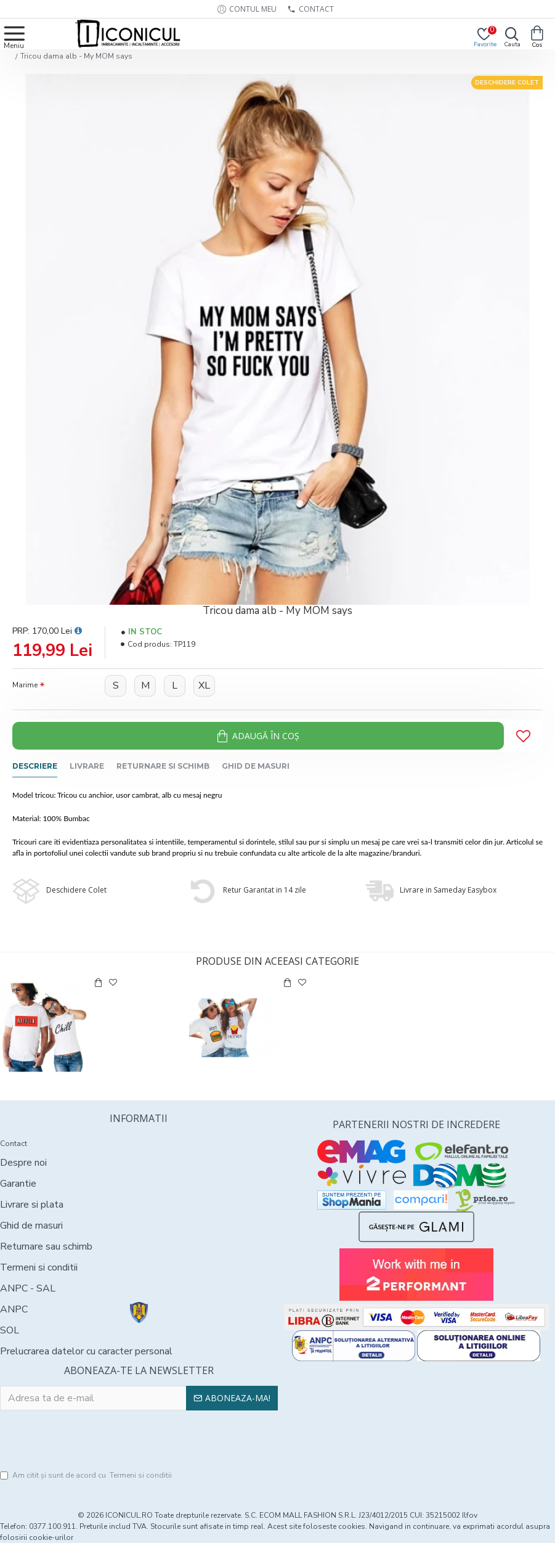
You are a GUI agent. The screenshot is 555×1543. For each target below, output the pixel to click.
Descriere (34, 766)
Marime (25, 685)
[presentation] (138, 1441)
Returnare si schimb (162, 766)
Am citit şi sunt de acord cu (87, 1475)
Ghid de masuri (256, 766)
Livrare (87, 766)
